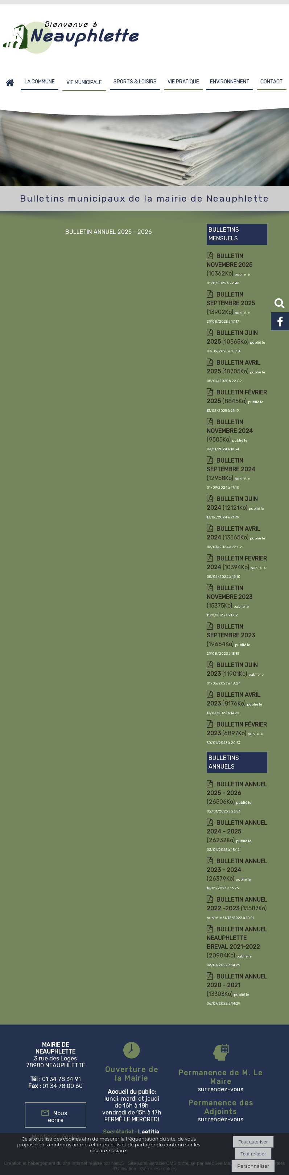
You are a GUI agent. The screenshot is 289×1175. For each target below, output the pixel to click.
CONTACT (271, 82)
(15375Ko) (229, 597)
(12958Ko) (231, 469)
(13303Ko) (237, 985)
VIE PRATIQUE (183, 82)
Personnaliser (253, 1166)
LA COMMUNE (40, 82)
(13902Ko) (231, 303)
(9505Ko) (230, 431)
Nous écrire (57, 1117)
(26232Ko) (237, 831)
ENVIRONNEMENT (229, 82)
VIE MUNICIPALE (84, 82)
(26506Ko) (237, 793)
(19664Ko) (231, 635)
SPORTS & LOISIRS (135, 82)
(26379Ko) (237, 870)
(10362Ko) (229, 265)
